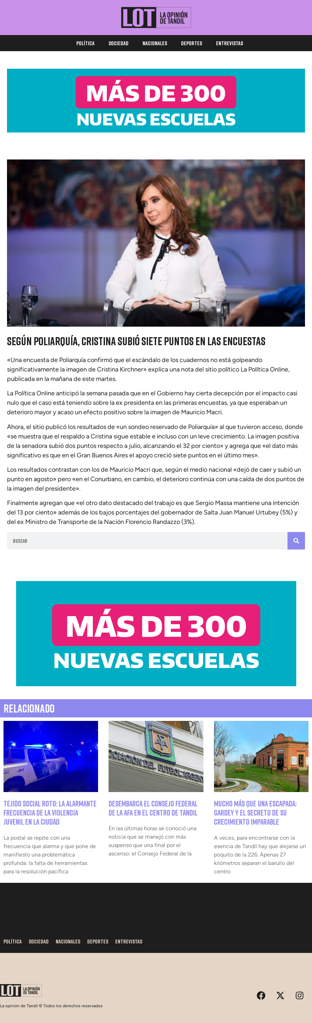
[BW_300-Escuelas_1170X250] (156, 130)
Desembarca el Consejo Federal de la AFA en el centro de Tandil (153, 808)
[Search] (296, 541)
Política (85, 43)
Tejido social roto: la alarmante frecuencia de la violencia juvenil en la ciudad (50, 813)
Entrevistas (229, 43)
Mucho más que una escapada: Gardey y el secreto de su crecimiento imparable (255, 813)
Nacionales (155, 43)
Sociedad (119, 43)
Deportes (191, 43)
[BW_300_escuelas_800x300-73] (156, 684)
